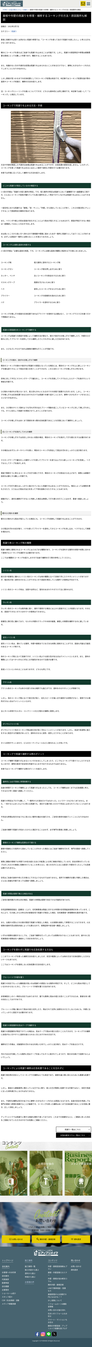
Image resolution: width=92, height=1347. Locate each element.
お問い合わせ (76, 1266)
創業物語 (5, 1282)
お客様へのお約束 (9, 1272)
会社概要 (5, 1286)
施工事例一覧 (30, 1266)
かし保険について (55, 1300)
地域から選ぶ (30, 1276)
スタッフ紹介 (7, 1296)
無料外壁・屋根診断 (56, 1284)
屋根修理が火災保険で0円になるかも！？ (57, 1295)
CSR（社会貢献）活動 (10, 1300)
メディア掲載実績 (9, 1303)
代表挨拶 (5, 1279)
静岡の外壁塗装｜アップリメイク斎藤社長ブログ (57, 1327)
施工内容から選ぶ (32, 1269)
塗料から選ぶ (30, 1273)
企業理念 (5, 1289)
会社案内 (5, 1275)
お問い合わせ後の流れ (56, 1310)
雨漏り (14, 31)
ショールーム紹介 (9, 1293)
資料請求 (74, 1269)
